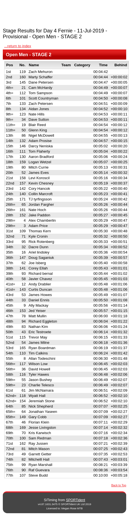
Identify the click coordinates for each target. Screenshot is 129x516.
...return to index (17, 46)
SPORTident (75, 500)
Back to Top (118, 485)
